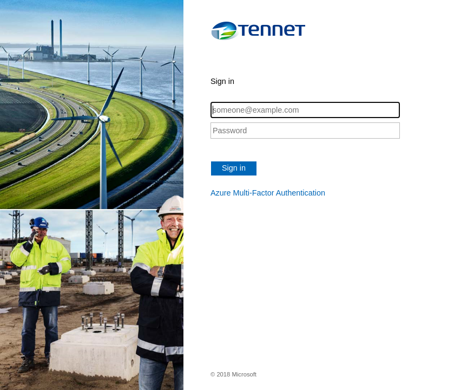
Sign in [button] (234, 168)
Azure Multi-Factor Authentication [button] (267, 192)
